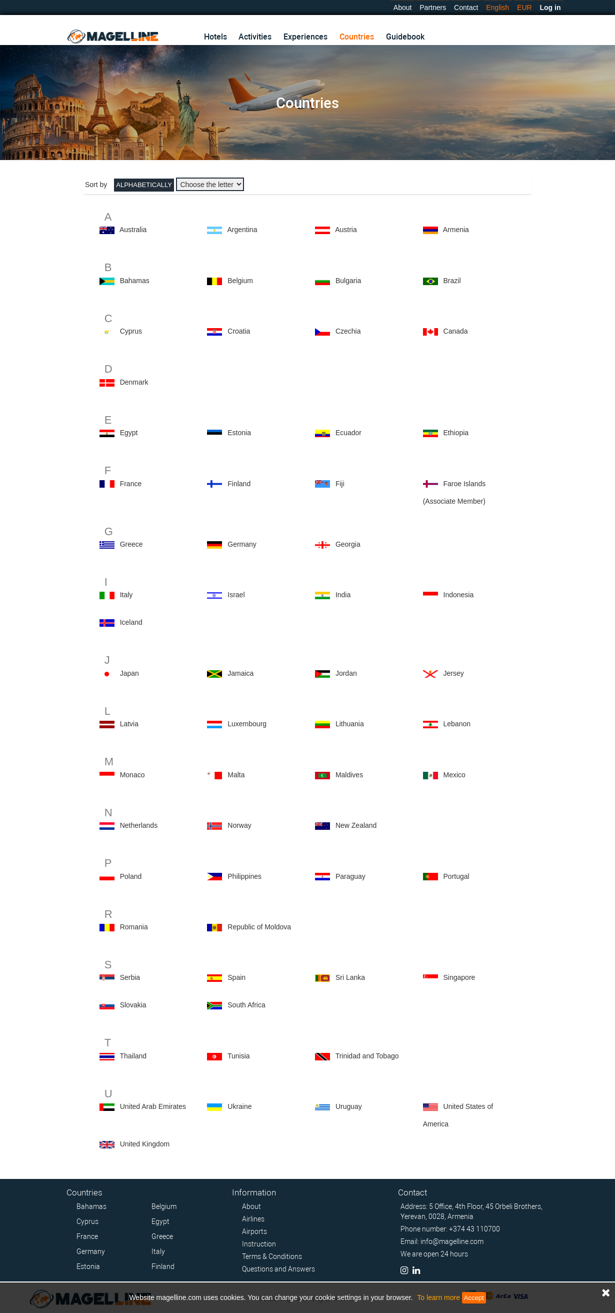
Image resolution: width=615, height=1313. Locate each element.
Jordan (346, 673)
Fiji (340, 484)
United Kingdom (145, 1144)
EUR (524, 8)
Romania (134, 927)
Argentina (243, 230)
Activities (255, 37)
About (403, 8)
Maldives (349, 775)
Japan (129, 673)
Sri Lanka (350, 977)
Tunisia (239, 1056)
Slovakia (133, 1005)
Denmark (134, 382)
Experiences (306, 37)
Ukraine (240, 1106)
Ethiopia (456, 433)
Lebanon (457, 724)
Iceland (131, 622)
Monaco (132, 775)
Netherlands (139, 825)
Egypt (129, 433)
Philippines (245, 876)
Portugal (457, 876)
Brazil (452, 281)
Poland (131, 876)
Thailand (133, 1056)
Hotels (215, 37)
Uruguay (349, 1106)
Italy (126, 595)
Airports (254, 1231)
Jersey (454, 673)
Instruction (259, 1244)
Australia (133, 230)
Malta (236, 775)
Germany (242, 544)
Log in (550, 8)
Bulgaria (348, 281)
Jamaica (241, 673)
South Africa (247, 1005)
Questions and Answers (278, 1269)
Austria (346, 230)
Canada (456, 331)
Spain (237, 977)
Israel (236, 595)
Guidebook (405, 37)
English (497, 8)
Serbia (130, 977)
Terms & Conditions (272, 1256)
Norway (239, 825)
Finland (239, 484)
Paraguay (351, 876)
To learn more (438, 1297)
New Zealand (356, 825)
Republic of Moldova (259, 927)
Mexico (455, 775)
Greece (131, 544)
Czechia (348, 331)
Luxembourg (247, 724)
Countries (357, 37)
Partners (433, 8)
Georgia (348, 544)
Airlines (253, 1219)
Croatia (239, 331)
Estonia (239, 433)
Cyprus (131, 331)
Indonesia (459, 595)
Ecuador (349, 433)
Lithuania (350, 724)
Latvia (129, 724)
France (131, 484)
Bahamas (135, 281)
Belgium (240, 281)
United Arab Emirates (153, 1106)
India (343, 595)
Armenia (456, 230)
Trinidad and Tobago (367, 1056)
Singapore (460, 977)
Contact (466, 8)
